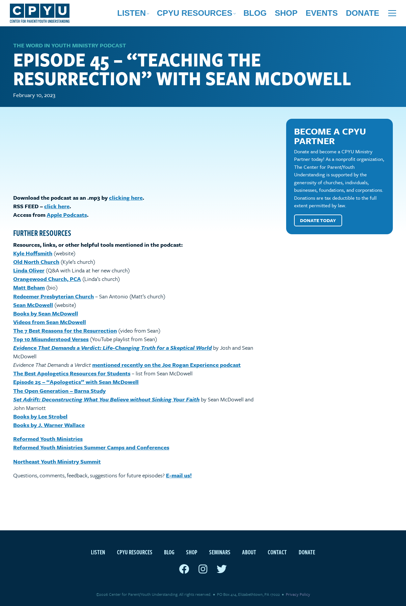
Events (341, 15)
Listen (214, 15)
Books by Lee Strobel (40, 417)
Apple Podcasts (67, 215)
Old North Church (36, 262)
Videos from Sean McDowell (49, 322)
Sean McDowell (33, 305)
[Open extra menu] (392, 15)
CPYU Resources (256, 15)
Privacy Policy (298, 594)
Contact (277, 551)
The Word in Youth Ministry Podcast (69, 45)
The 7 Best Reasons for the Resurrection (65, 331)
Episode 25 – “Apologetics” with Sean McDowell (76, 382)
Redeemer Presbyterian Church (53, 296)
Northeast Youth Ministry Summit (57, 462)
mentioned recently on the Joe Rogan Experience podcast (166, 365)
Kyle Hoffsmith (32, 253)
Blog (295, 15)
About (249, 551)
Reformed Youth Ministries (48, 439)
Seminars (219, 551)
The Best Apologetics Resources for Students (71, 373)
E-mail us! (179, 475)
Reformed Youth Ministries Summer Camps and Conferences (91, 447)
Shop (316, 15)
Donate (369, 15)
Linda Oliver (28, 270)
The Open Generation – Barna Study (59, 391)
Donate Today (318, 220)
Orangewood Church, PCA (47, 279)
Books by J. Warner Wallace (49, 425)
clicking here (126, 198)
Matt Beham (29, 288)
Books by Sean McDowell (45, 314)
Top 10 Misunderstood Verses (51, 339)
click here (56, 206)
